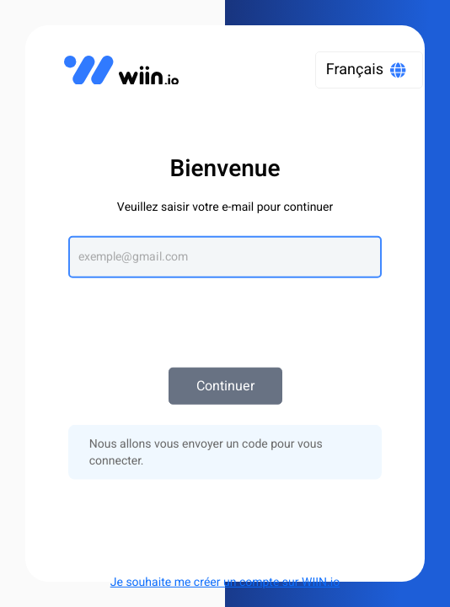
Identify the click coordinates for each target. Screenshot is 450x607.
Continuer (225, 386)
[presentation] (225, 314)
